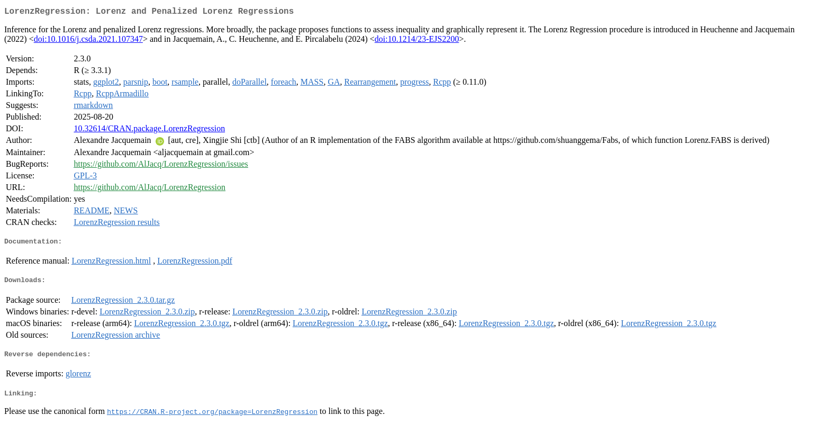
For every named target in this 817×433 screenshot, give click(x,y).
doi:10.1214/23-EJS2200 (417, 41)
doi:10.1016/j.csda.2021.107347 (88, 41)
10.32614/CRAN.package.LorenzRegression (149, 130)
